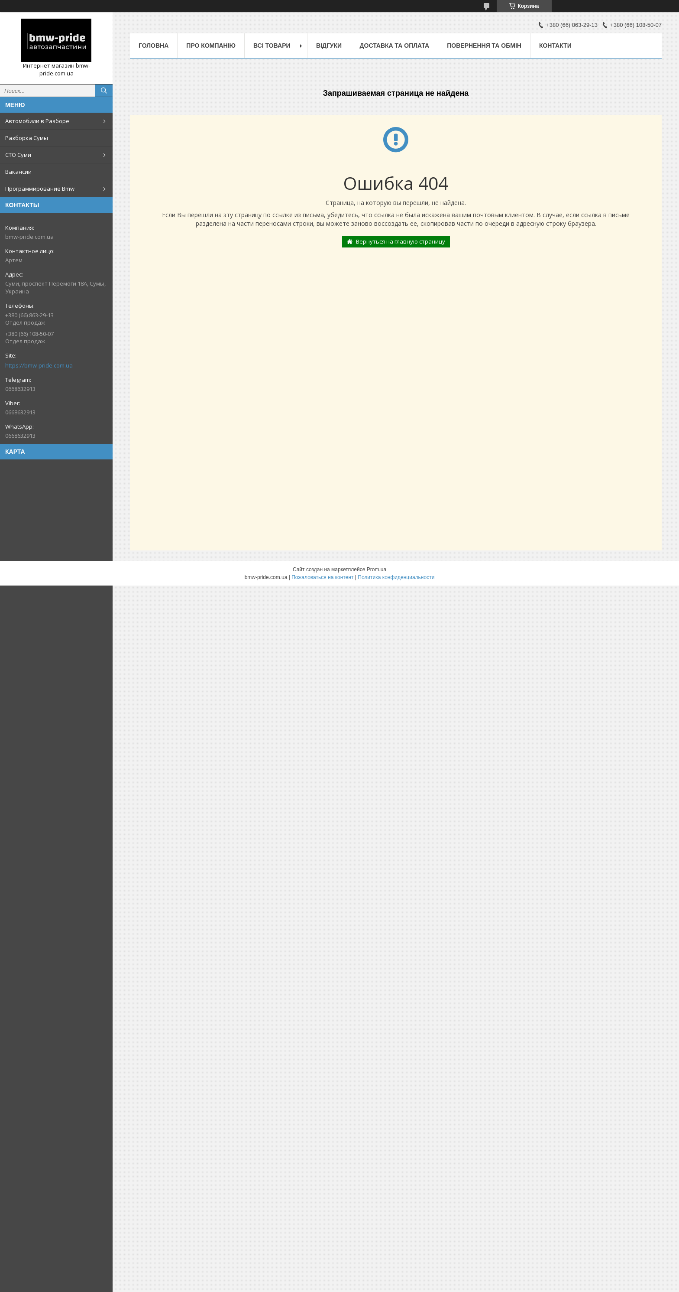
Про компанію (211, 45)
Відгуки (329, 45)
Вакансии (18, 172)
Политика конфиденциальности (396, 577)
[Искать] (104, 90)
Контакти (555, 45)
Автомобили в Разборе (37, 121)
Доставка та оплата (395, 45)
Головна (153, 45)
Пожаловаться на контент (322, 577)
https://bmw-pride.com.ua (39, 365)
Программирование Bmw (39, 188)
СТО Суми (18, 155)
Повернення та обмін (484, 45)
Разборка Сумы (26, 138)
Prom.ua (376, 569)
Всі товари (271, 45)
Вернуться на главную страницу (400, 241)
